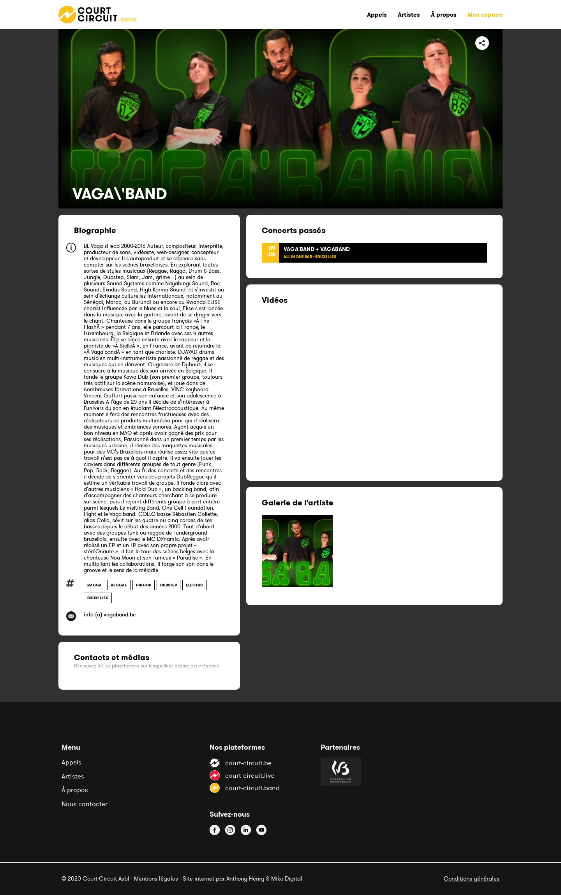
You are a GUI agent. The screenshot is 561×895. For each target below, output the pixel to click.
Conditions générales (471, 878)
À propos (75, 790)
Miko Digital (286, 878)
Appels (71, 762)
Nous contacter (85, 804)
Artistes (73, 776)
